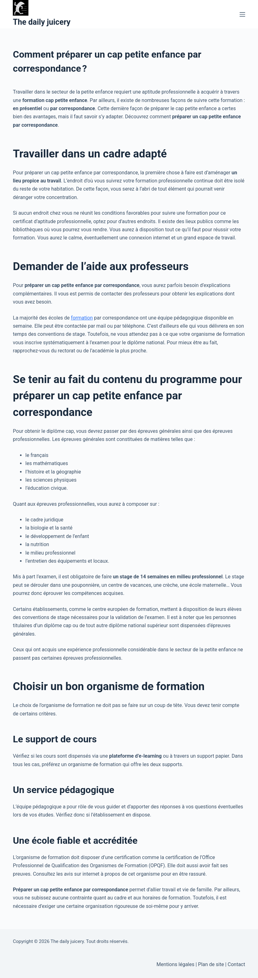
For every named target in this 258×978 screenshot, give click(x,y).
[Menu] (242, 14)
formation (82, 318)
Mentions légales (175, 964)
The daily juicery (41, 22)
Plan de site (211, 964)
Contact (236, 964)
